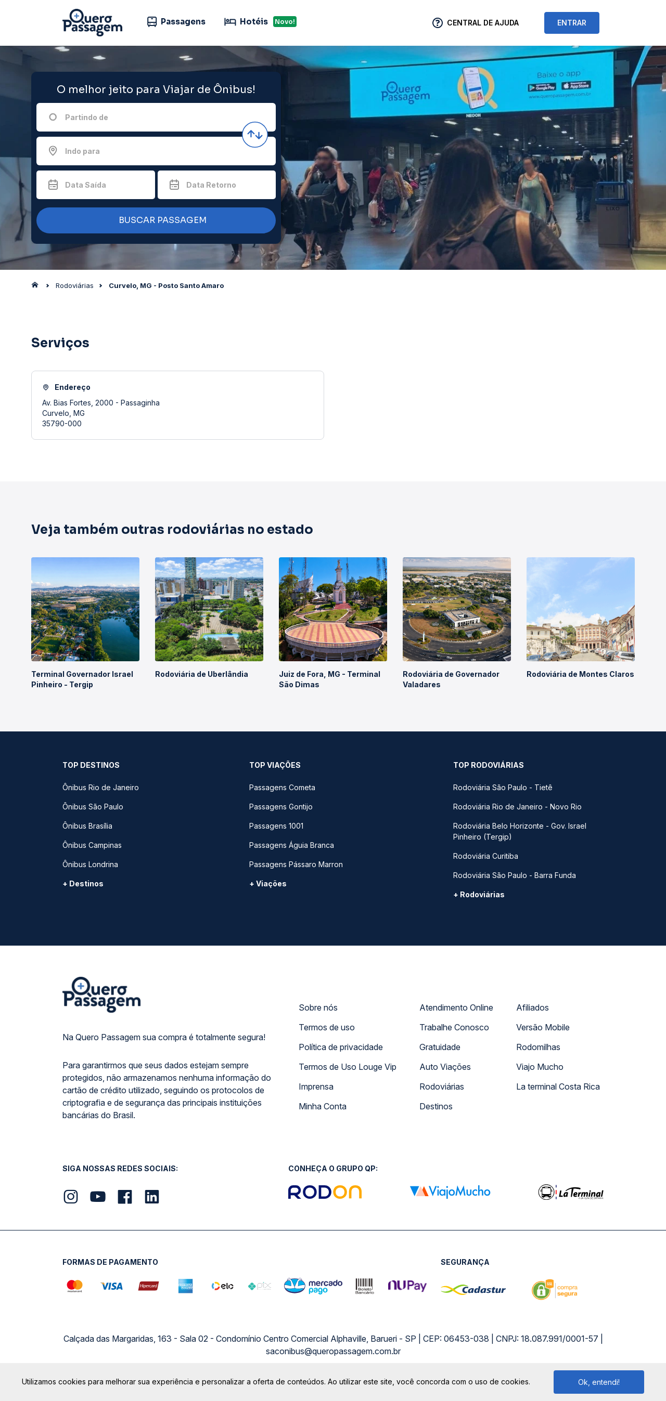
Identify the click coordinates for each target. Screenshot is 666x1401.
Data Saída (85, 184)
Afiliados (532, 1007)
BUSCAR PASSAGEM (153, 221)
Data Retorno (211, 184)
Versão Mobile (543, 1027)
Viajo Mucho (539, 1067)
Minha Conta (323, 1106)
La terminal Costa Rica (558, 1086)
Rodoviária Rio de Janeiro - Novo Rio (517, 806)
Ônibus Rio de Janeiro (100, 787)
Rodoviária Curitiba (485, 856)
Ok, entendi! (599, 1382)
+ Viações (268, 883)
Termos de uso (327, 1027)
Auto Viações (445, 1067)
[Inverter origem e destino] (255, 134)
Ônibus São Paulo (92, 806)
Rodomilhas (538, 1047)
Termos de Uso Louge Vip (347, 1067)
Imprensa (316, 1086)
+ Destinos (83, 883)
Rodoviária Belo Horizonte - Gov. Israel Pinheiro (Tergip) (519, 831)
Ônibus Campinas (92, 845)
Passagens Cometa (282, 787)
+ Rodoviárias (479, 894)
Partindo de (86, 117)
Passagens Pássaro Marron (296, 864)
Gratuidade (439, 1047)
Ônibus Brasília (87, 825)
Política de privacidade (341, 1047)
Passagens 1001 (276, 825)
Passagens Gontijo (281, 806)
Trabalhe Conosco (454, 1027)
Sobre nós (318, 1007)
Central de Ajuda (483, 22)
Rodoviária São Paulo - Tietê (503, 787)
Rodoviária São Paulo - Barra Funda (514, 875)
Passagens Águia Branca (291, 845)
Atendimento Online (456, 1007)
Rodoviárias (441, 1086)
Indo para (82, 151)
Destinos (436, 1106)
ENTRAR (571, 22)
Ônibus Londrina (90, 864)
